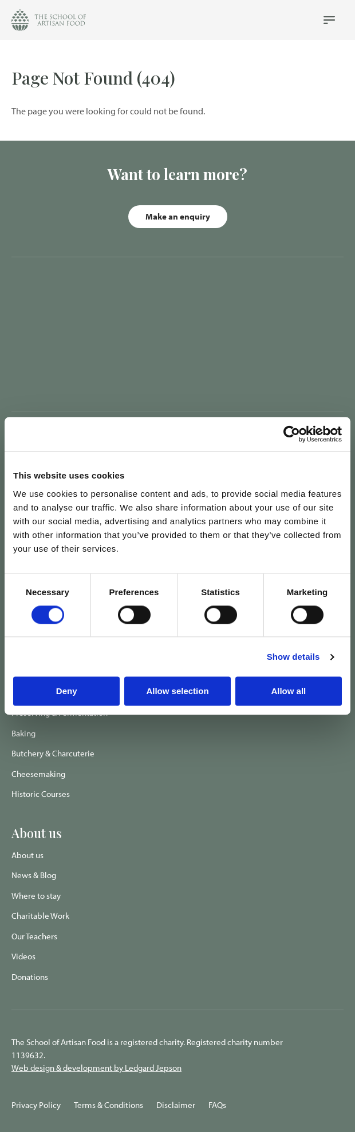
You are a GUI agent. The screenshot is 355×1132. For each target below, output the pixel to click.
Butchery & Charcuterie (52, 753)
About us (27, 855)
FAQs (217, 1104)
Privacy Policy (36, 1104)
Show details (293, 656)
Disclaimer (175, 1104)
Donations (29, 976)
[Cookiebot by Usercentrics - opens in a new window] (292, 434)
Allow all (288, 691)
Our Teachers (34, 936)
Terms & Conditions (108, 1104)
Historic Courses (40, 793)
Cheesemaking (38, 773)
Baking (23, 733)
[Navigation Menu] (329, 20)
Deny (66, 691)
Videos (23, 956)
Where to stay (36, 895)
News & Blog (33, 875)
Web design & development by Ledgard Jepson (96, 1067)
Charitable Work (40, 915)
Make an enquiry (177, 216)
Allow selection (177, 691)
